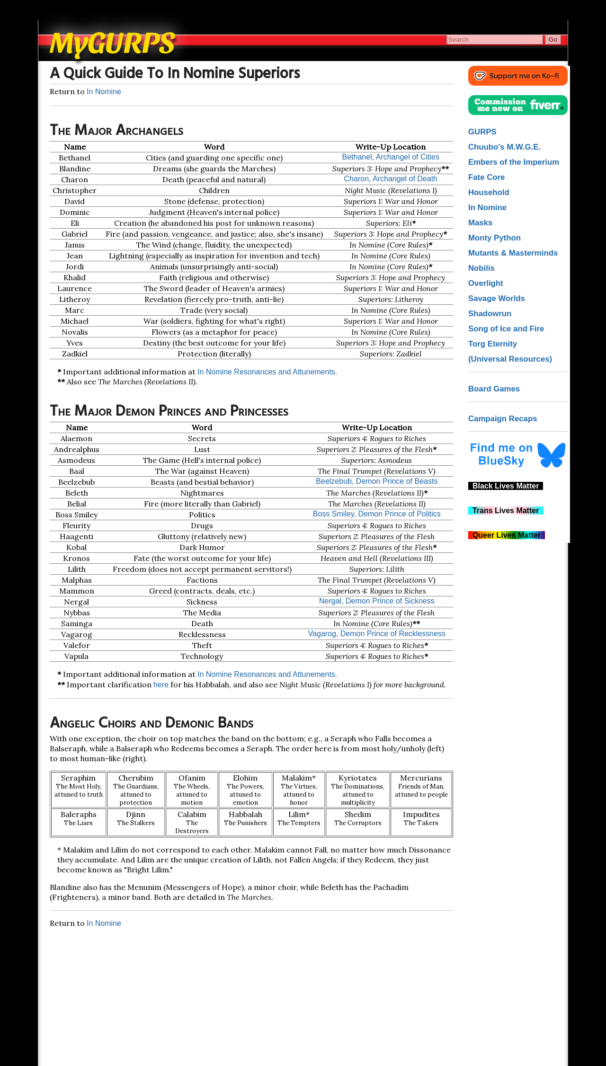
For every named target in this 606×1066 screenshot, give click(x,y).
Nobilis (481, 268)
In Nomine (104, 92)
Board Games (494, 388)
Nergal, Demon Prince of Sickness (377, 601)
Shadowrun (489, 313)
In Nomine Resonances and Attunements (266, 372)
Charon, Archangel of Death (390, 179)
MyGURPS (113, 40)
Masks (480, 222)
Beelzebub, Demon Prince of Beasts (376, 481)
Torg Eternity (492, 343)
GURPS (482, 131)
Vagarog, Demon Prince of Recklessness (377, 634)
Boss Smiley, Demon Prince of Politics (377, 514)
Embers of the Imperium (513, 162)
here (161, 685)
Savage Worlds (496, 298)
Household (488, 192)
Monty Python (494, 237)
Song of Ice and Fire (506, 328)
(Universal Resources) (510, 359)
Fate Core (486, 177)
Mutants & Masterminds (513, 253)
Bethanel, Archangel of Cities (390, 157)
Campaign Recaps (502, 418)
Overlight (485, 283)
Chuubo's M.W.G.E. (504, 146)
